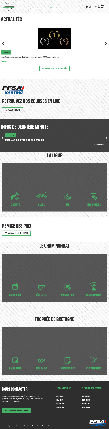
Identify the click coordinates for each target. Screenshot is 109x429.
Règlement (41, 295)
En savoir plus (99, 144)
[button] (50, 7)
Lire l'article (5, 61)
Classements (93, 295)
